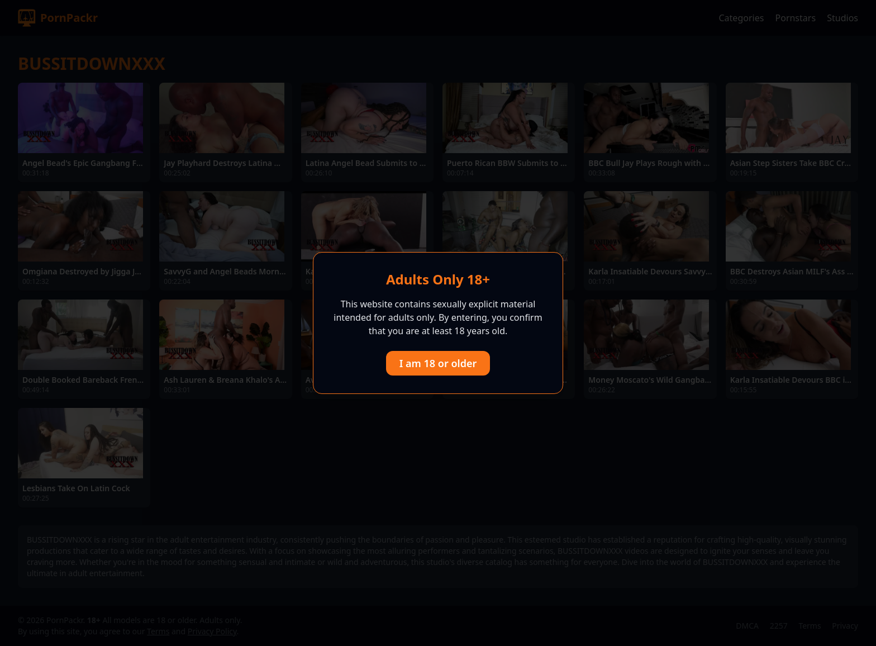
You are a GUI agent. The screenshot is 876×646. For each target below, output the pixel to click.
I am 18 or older (438, 363)
